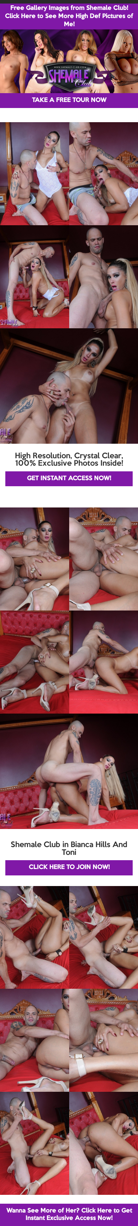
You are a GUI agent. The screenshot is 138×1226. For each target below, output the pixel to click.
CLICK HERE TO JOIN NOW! (69, 867)
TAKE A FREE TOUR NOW (69, 100)
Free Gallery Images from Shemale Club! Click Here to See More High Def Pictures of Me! (69, 16)
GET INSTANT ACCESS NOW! (69, 478)
